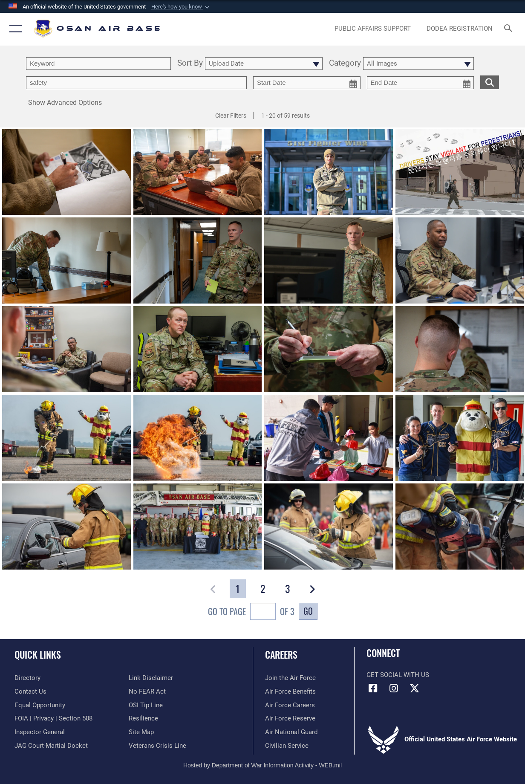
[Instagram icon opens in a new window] (393, 688)
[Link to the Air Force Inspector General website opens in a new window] (39, 732)
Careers (281, 654)
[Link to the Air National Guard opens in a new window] (291, 732)
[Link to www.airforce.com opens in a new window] (290, 678)
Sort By (190, 63)
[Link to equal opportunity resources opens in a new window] (39, 705)
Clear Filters (230, 115)
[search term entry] (98, 63)
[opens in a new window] (373, 28)
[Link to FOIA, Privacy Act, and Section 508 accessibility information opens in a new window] (53, 718)
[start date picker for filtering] (307, 82)
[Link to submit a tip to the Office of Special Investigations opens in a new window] (146, 705)
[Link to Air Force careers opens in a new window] (290, 705)
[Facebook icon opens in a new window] (372, 688)
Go (308, 611)
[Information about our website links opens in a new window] (151, 678)
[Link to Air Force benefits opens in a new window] (290, 691)
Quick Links (37, 654)
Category (345, 63)
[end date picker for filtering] (420, 82)
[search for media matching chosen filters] (489, 81)
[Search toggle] (510, 28)
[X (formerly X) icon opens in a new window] (414, 688)
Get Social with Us (397, 675)
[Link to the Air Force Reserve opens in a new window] (290, 718)
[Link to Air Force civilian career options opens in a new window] (287, 745)
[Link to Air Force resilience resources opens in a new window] (143, 718)
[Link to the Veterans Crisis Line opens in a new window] (157, 745)
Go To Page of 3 (251, 612)
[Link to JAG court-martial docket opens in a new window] (51, 745)
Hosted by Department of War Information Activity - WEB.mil (262, 765)
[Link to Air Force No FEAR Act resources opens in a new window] (147, 691)
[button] (181, 7)
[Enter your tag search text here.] (136, 82)
